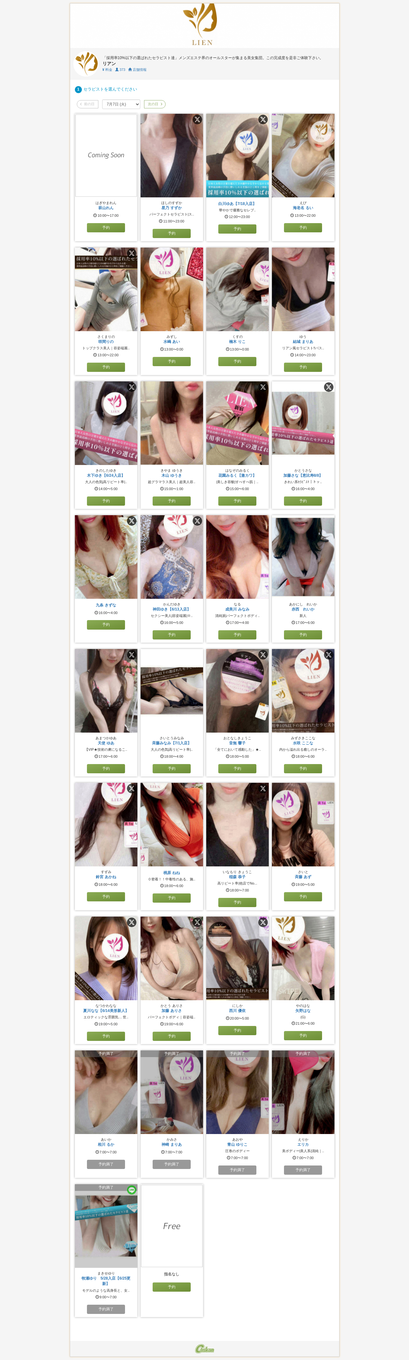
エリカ (303, 1144)
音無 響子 (237, 743)
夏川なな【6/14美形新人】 (106, 1010)
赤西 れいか (303, 609)
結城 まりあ (303, 341)
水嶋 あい (171, 341)
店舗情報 (137, 70)
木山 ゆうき (171, 475)
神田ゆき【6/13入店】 (171, 609)
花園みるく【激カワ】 (237, 475)
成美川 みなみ (237, 609)
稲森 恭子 (237, 877)
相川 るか (106, 1144)
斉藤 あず (303, 877)
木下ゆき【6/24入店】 (106, 475)
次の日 (155, 104)
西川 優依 (237, 1010)
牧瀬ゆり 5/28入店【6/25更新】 (106, 1281)
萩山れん (106, 208)
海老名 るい (303, 208)
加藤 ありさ (171, 1010)
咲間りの (106, 341)
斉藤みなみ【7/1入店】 (172, 743)
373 (120, 70)
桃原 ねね (171, 873)
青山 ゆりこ (237, 1144)
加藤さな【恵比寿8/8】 (303, 475)
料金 (107, 70)
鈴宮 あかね (106, 877)
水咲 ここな (303, 743)
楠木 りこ (237, 341)
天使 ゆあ (106, 743)
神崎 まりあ (171, 1144)
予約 (106, 227)
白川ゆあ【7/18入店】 (237, 204)
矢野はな (303, 1010)
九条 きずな (106, 605)
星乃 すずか (171, 208)
